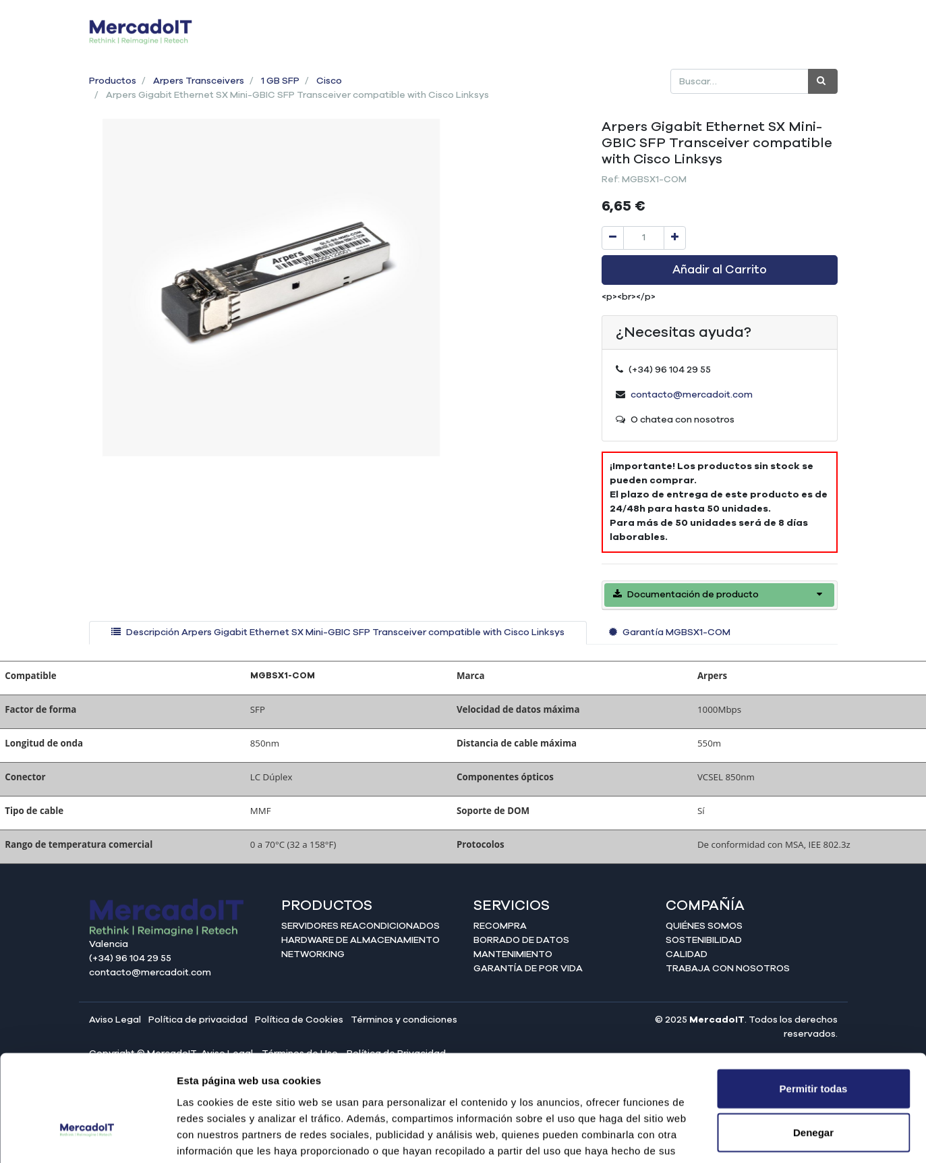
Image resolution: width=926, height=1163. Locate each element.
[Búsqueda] (823, 81)
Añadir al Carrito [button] (719, 270)
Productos (112, 81)
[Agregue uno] (675, 238)
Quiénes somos (704, 926)
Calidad (686, 954)
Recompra (500, 926)
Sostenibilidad (704, 940)
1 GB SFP (280, 81)
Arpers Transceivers (198, 81)
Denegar (813, 1048)
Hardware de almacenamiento (360, 940)
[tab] (338, 633)
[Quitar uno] (613, 238)
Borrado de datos (521, 940)
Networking (313, 954)
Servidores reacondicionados (360, 926)
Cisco (329, 81)
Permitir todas (814, 1003)
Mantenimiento (512, 954)
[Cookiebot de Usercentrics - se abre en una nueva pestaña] (87, 1137)
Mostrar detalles (730, 1136)
